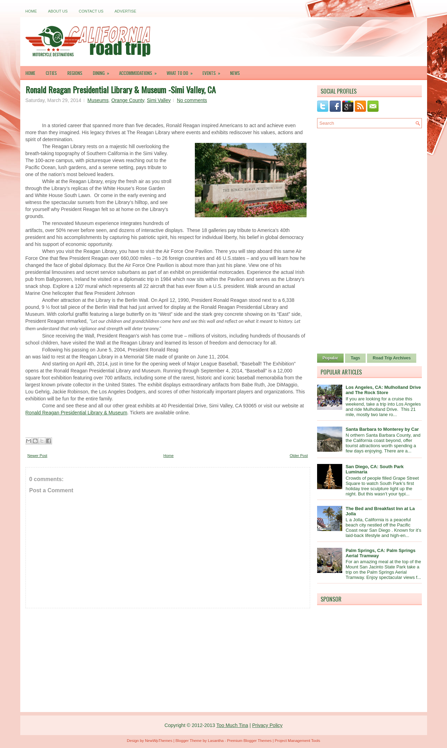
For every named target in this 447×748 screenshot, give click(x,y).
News (235, 73)
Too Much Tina (232, 725)
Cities (51, 73)
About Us (58, 11)
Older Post (299, 455)
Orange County (127, 100)
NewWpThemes (158, 741)
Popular (330, 358)
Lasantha (216, 741)
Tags (355, 358)
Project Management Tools (297, 741)
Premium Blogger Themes (249, 741)
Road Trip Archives (392, 358)
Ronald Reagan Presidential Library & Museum (76, 412)
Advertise (125, 11)
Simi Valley (159, 100)
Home (31, 11)
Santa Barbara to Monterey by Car (382, 429)
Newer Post (37, 455)
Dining (103, 71)
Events (214, 71)
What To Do (182, 71)
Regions (74, 73)
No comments (192, 100)
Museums (98, 100)
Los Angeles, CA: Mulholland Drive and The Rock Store (383, 390)
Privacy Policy (267, 725)
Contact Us (91, 11)
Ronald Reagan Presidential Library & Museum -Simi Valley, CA (120, 89)
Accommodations (140, 71)
